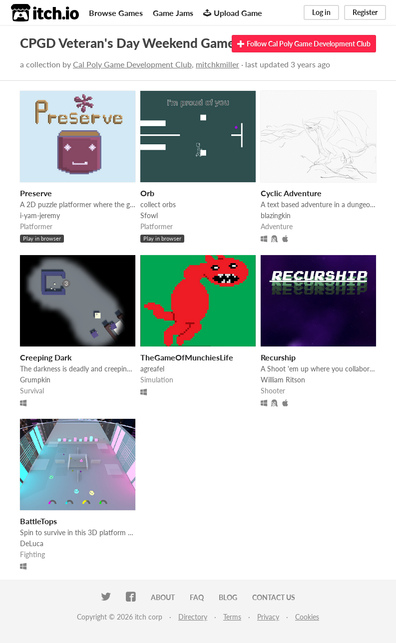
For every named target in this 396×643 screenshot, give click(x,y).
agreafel (152, 368)
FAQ (197, 597)
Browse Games (116, 12)
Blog (228, 597)
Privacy (268, 617)
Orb (147, 193)
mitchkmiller (217, 64)
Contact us (273, 597)
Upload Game (232, 12)
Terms (232, 617)
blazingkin (276, 215)
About (163, 597)
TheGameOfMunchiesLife (186, 357)
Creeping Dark (46, 357)
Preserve (36, 193)
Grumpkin (35, 379)
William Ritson (283, 379)
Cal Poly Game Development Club (132, 64)
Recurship (278, 357)
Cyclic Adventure (291, 193)
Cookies (307, 617)
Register (365, 12)
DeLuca (31, 543)
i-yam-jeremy (40, 215)
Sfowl (149, 215)
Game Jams (173, 12)
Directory (192, 617)
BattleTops (38, 521)
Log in (321, 12)
